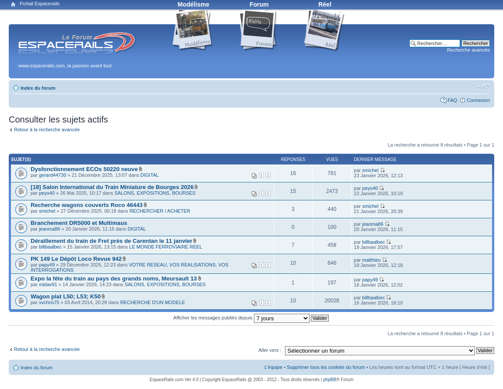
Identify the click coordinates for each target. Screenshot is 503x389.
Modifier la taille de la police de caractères (483, 86)
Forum (259, 4)
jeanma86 (49, 228)
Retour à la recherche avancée (47, 129)
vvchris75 (49, 302)
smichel (370, 170)
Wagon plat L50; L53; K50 (66, 296)
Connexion (478, 100)
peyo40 (47, 193)
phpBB (329, 379)
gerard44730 (52, 175)
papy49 (47, 264)
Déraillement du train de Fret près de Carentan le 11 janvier (111, 241)
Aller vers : (269, 350)
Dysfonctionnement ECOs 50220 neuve (84, 169)
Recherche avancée (468, 50)
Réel (324, 4)
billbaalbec (50, 246)
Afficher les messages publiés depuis (251, 317)
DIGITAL (150, 175)
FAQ (452, 100)
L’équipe (273, 367)
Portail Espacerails (40, 3)
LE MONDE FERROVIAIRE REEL (165, 246)
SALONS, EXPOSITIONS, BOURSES (154, 193)
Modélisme (193, 4)
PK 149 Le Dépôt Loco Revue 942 (76, 259)
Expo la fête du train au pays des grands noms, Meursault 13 (114, 278)
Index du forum (38, 88)
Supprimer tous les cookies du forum (326, 367)
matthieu (371, 260)
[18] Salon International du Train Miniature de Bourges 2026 (112, 187)
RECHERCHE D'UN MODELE (152, 302)
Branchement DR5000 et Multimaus (79, 223)
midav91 (48, 284)
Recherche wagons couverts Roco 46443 (87, 205)
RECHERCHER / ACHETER (160, 211)
